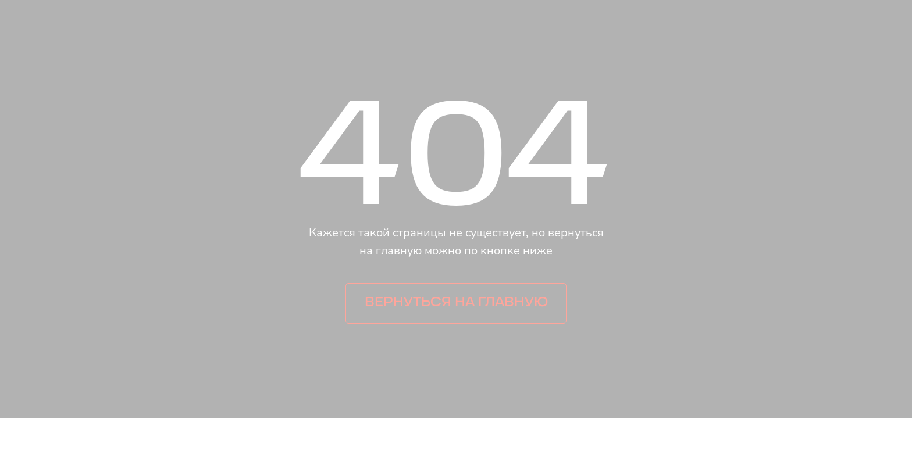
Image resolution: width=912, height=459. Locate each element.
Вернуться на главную (456, 303)
